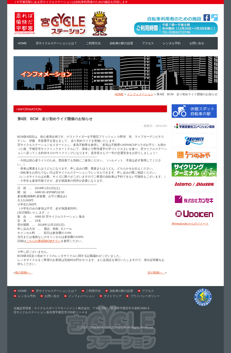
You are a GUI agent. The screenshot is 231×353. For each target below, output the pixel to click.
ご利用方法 (93, 43)
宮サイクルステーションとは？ (56, 43)
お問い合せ (196, 43)
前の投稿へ (24, 272)
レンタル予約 (171, 43)
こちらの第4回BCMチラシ (43, 241)
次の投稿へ (156, 272)
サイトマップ (112, 296)
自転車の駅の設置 (121, 43)
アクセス (148, 43)
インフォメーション (81, 296)
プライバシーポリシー (145, 296)
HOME (22, 43)
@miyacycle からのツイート (190, 223)
